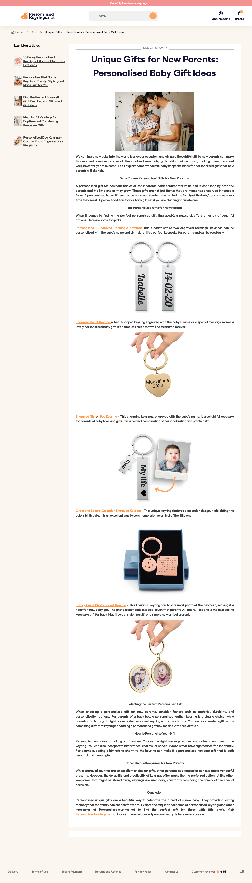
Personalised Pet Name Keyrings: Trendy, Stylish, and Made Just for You (39, 81)
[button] (10, 16)
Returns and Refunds (108, 871)
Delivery (13, 871)
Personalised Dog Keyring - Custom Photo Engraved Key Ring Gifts (38, 141)
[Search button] (153, 15)
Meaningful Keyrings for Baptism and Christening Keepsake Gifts (36, 121)
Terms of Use (40, 871)
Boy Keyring (108, 416)
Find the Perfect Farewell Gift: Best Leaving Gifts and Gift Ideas (38, 101)
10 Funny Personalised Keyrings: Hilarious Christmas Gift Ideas (39, 61)
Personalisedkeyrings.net (94, 814)
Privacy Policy (143, 871)
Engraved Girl (85, 416)
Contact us (171, 871)
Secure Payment (71, 871)
